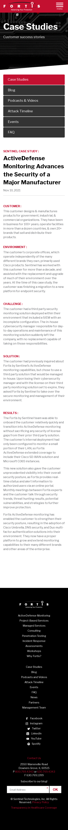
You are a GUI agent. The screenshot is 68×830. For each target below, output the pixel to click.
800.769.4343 (24, 771)
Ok (55, 789)
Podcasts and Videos (34, 677)
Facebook (34, 718)
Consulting (34, 630)
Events (34, 687)
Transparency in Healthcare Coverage (34, 807)
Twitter (33, 728)
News (34, 697)
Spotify (34, 743)
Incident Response (34, 641)
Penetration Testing (34, 636)
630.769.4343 (46, 771)
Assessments (34, 646)
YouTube (33, 738)
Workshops (34, 651)
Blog (34, 672)
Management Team (34, 707)
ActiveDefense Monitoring (34, 615)
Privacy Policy (40, 802)
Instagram (34, 723)
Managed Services (34, 625)
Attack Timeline (34, 682)
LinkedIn (33, 733)
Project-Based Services (34, 620)
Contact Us (34, 758)
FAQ (34, 692)
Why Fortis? (34, 656)
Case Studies (34, 667)
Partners (34, 702)
